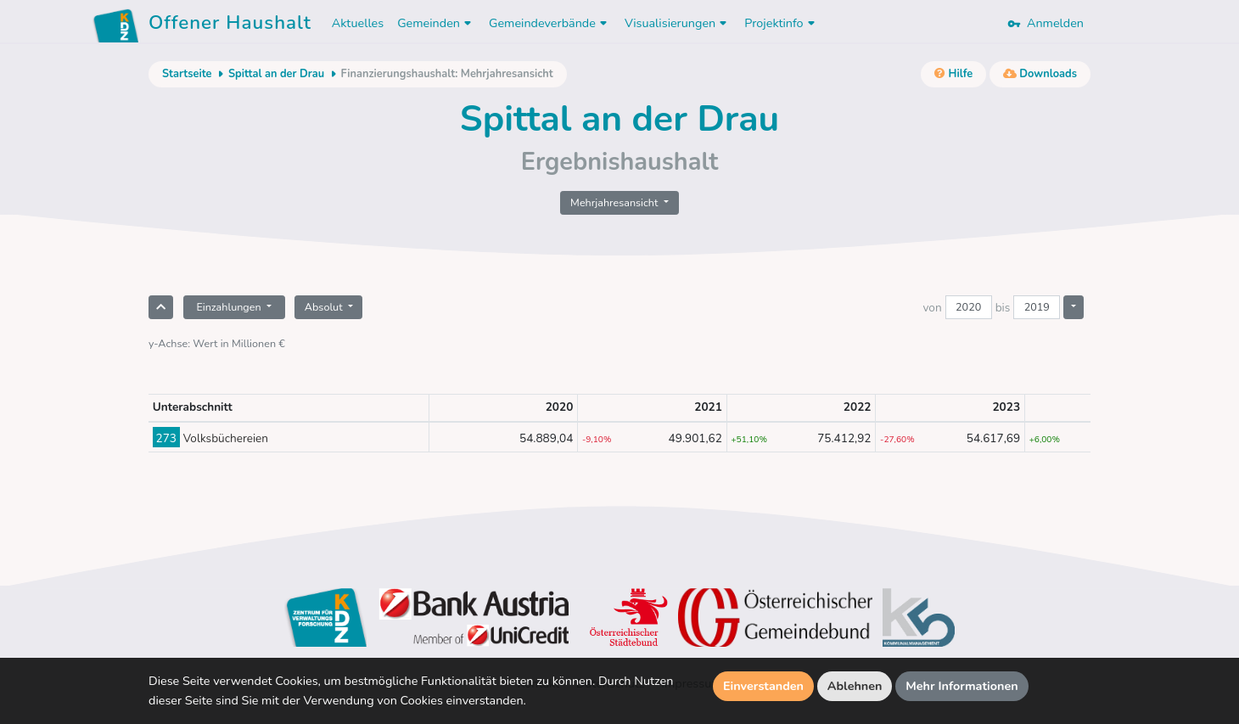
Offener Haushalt (230, 25)
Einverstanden (763, 685)
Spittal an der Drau (276, 73)
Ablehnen (855, 685)
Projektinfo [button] (781, 22)
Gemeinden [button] (436, 22)
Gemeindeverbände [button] (550, 22)
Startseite (186, 73)
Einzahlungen (229, 307)
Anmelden (1045, 22)
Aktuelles (358, 22)
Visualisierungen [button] (678, 22)
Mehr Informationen (961, 685)
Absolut (325, 307)
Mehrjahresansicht (615, 202)
